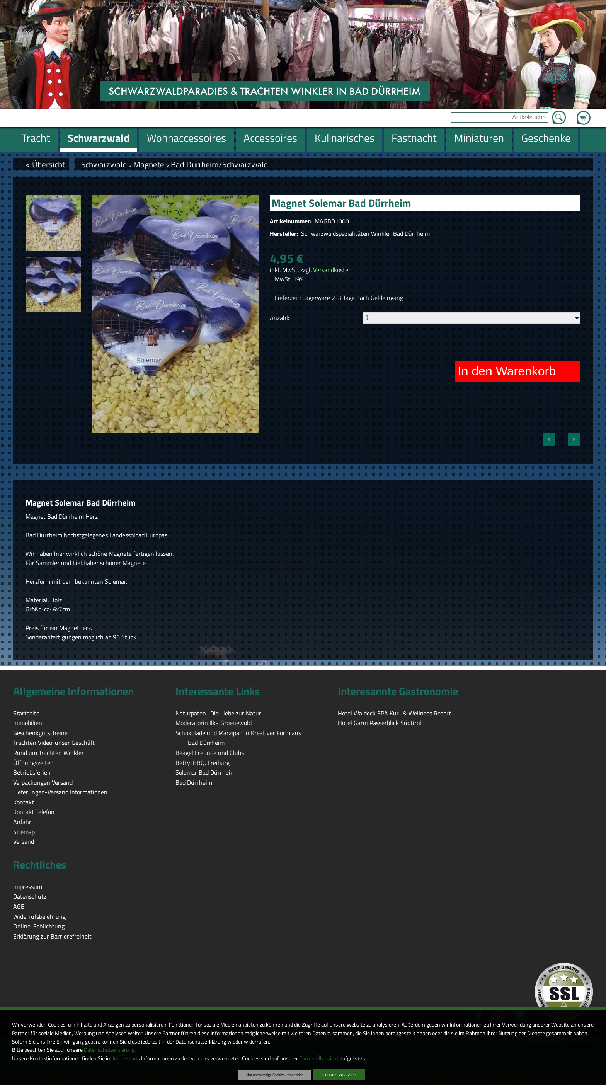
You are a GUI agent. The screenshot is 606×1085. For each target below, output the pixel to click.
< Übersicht (45, 164)
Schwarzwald (104, 164)
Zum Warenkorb (583, 113)
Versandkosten (332, 269)
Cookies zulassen (339, 1074)
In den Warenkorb (507, 371)
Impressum (126, 1058)
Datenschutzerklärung (109, 1050)
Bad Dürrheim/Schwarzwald (219, 164)
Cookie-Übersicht (319, 1058)
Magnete (148, 164)
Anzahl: (279, 317)
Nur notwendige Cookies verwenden (274, 1074)
